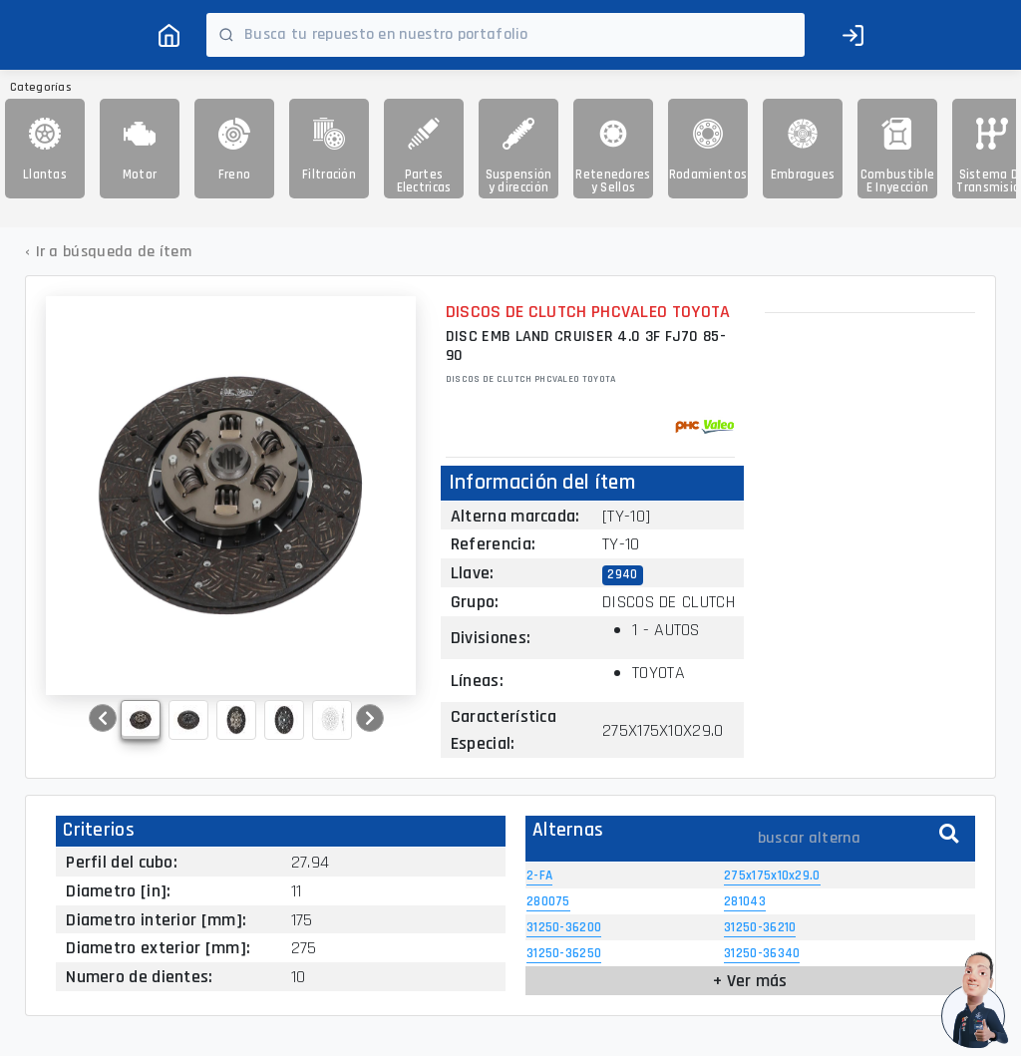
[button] (103, 718)
